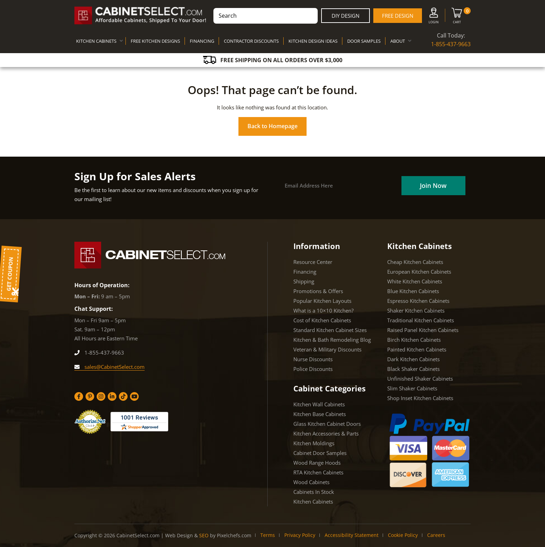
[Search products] (265, 16)
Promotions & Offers (318, 291)
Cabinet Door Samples (320, 452)
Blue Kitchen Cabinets (413, 291)
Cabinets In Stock (313, 491)
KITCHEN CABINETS (96, 41)
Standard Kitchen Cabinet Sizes (330, 329)
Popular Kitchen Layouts (322, 300)
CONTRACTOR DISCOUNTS (251, 41)
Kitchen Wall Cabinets (319, 404)
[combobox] (265, 16)
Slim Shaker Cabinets (412, 388)
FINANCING (202, 41)
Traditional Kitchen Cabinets (420, 320)
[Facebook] (78, 396)
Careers (436, 535)
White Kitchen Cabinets (414, 281)
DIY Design (345, 15)
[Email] (339, 185)
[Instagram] (101, 396)
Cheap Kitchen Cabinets (415, 261)
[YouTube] (134, 396)
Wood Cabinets (311, 482)
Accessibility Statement (352, 535)
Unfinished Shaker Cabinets (420, 378)
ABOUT (397, 41)
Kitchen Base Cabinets (319, 414)
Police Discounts (313, 368)
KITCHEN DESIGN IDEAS (312, 41)
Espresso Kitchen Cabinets (418, 300)
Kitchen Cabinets (313, 501)
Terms (267, 535)
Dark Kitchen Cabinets (413, 359)
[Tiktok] (123, 396)
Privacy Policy (299, 535)
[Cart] (457, 17)
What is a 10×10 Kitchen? (323, 310)
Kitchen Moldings (313, 443)
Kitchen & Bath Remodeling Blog (332, 339)
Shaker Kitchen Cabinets (416, 310)
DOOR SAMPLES (364, 41)
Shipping (303, 281)
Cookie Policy (403, 535)
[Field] (433, 185)
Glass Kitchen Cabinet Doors (327, 423)
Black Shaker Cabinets (413, 368)
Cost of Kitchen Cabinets (322, 320)
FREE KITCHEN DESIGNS (155, 41)
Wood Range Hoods (317, 462)
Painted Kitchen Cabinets (416, 349)
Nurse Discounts (313, 359)
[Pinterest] (90, 396)
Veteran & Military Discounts (327, 349)
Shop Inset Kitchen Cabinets (420, 398)
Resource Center (312, 261)
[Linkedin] (112, 396)
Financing (304, 271)
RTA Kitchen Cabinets (318, 472)
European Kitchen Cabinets (419, 271)
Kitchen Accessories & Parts (326, 433)
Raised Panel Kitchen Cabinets (422, 329)
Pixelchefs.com (234, 535)
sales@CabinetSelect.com (109, 366)
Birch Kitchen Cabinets (414, 339)
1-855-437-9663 (451, 44)
